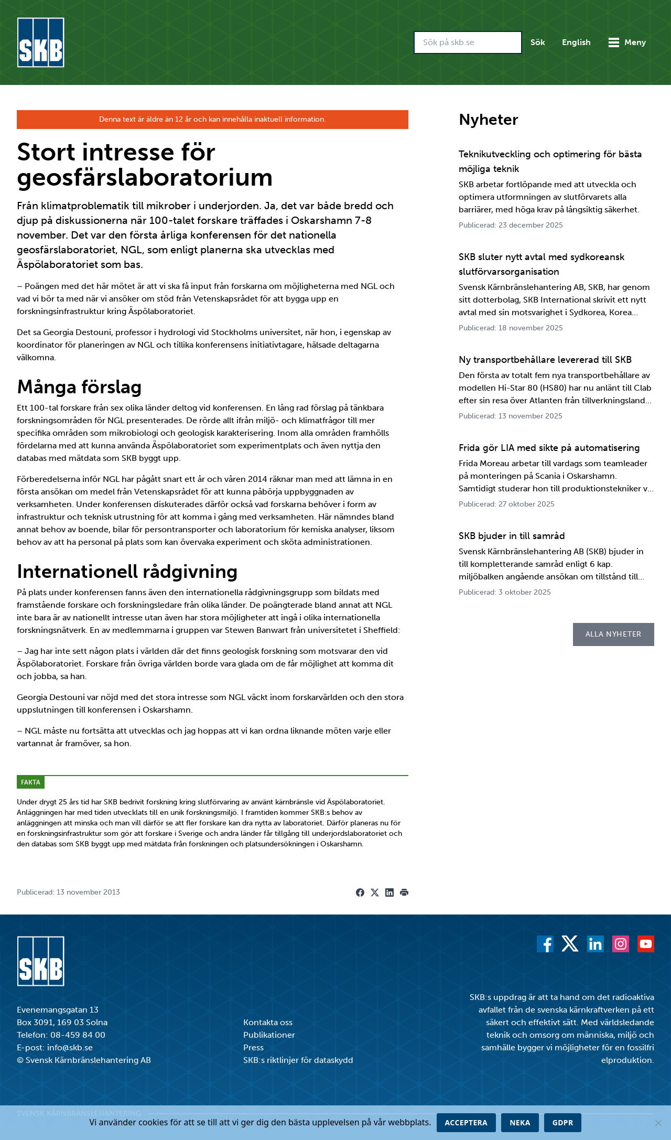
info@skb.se (70, 1047)
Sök (538, 42)
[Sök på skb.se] (468, 42)
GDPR (563, 1122)
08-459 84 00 (77, 1035)
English (576, 42)
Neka (520, 1122)
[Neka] (658, 1122)
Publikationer (269, 1035)
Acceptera (466, 1122)
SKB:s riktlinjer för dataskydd (298, 1060)
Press (253, 1047)
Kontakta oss (268, 1022)
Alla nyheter (614, 634)
